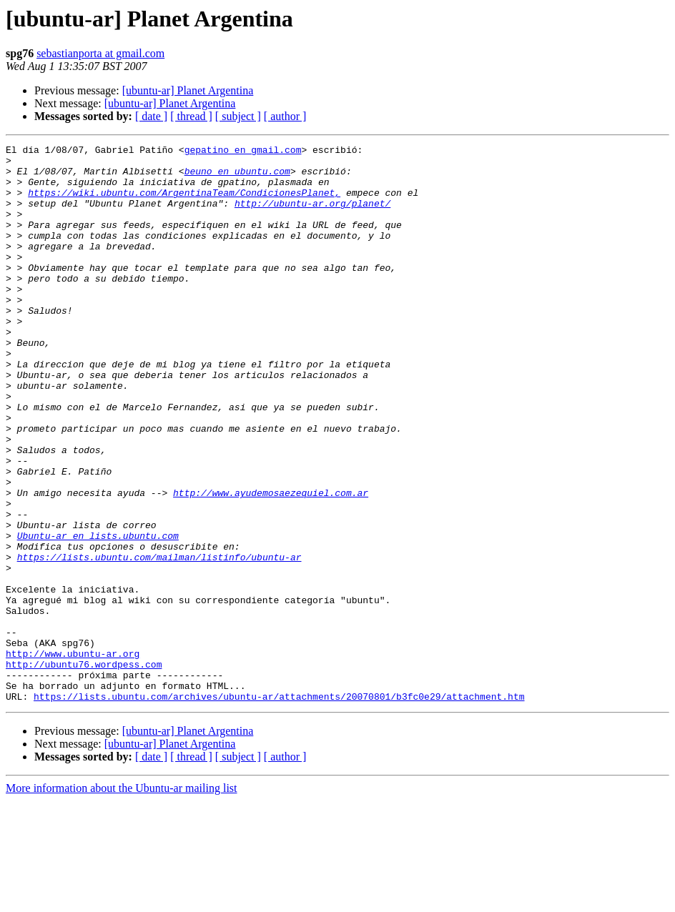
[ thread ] (191, 116)
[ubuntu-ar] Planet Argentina (188, 90)
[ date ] (151, 116)
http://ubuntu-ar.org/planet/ (312, 215)
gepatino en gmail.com (243, 151)
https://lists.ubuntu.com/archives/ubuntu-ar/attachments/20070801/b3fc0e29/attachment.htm (279, 807)
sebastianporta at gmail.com (100, 53)
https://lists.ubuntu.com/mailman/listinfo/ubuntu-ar (159, 640)
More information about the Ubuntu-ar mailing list (121, 899)
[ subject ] (238, 116)
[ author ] (285, 116)
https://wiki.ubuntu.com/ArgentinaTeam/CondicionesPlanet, (184, 203)
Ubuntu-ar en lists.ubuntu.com (98, 614)
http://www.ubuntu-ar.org (72, 756)
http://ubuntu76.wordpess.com (84, 769)
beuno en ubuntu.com (237, 177)
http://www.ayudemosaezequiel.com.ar (270, 563)
